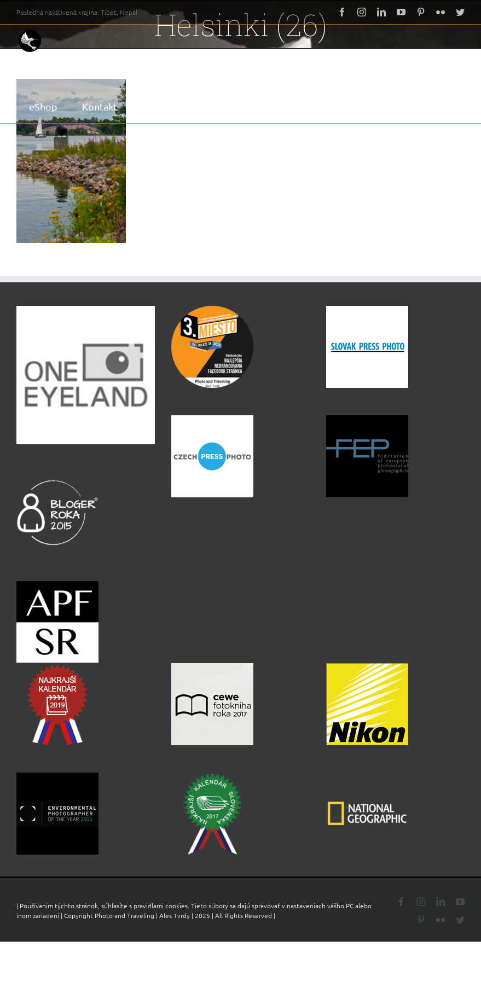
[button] (210, 106)
